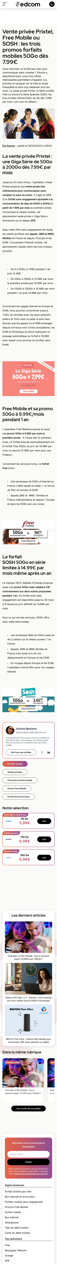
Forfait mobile (13, 1212)
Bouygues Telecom (16, 1250)
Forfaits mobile (14, 763)
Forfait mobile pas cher (18, 1191)
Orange (9, 1255)
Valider (28, 1162)
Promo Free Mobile (16, 788)
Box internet (12, 1217)
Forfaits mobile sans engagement (24, 1201)
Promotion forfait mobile (19, 780)
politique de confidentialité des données (31, 1174)
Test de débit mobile (16, 1227)
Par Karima (8, 145)
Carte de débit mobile (17, 1232)
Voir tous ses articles (21, 752)
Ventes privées (14, 772)
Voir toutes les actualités (28, 1108)
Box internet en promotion (20, 1196)
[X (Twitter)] (42, 752)
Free (7, 1245)
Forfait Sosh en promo (18, 796)
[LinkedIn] (48, 752)
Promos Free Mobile (16, 1207)
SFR (7, 1260)
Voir (44, 821)
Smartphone (12, 1222)
